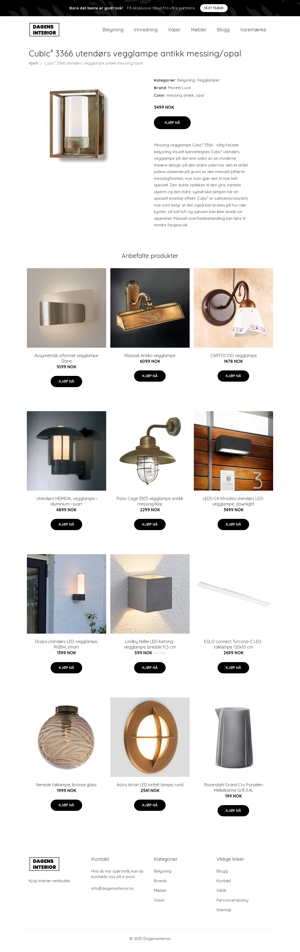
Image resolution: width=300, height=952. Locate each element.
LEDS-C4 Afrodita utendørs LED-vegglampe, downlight (233, 505)
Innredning (146, 32)
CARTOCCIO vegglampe (233, 360)
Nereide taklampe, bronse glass (66, 789)
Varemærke (253, 32)
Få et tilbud (214, 8)
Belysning (113, 32)
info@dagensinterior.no (112, 892)
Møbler (198, 32)
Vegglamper (208, 84)
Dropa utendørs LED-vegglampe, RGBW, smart (66, 649)
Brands (160, 885)
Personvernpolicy (232, 904)
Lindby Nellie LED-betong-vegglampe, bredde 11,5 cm (150, 649)
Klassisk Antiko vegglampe (149, 360)
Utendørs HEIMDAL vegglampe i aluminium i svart (67, 505)
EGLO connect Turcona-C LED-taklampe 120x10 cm (233, 649)
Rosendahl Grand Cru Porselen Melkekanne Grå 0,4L (233, 792)
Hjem (33, 67)
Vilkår (222, 894)
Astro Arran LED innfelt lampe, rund (150, 789)
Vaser (174, 32)
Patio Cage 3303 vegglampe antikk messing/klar (150, 505)
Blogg (223, 32)
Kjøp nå (172, 127)
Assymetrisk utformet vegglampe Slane (66, 362)
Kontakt (224, 885)
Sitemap (224, 914)
